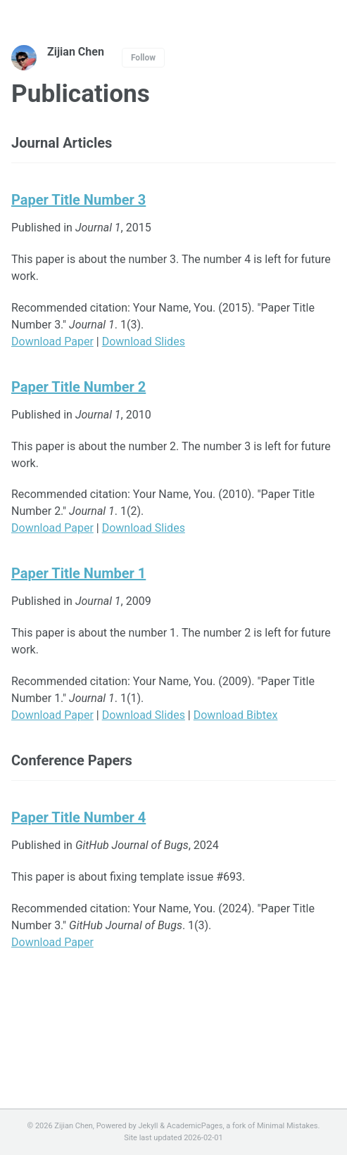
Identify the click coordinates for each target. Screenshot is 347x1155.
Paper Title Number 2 (78, 386)
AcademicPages (195, 1125)
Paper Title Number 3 (78, 199)
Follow (143, 58)
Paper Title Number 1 (78, 573)
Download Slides (143, 341)
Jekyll (148, 1125)
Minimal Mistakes (287, 1125)
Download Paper (52, 341)
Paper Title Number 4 (78, 817)
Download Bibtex (236, 715)
